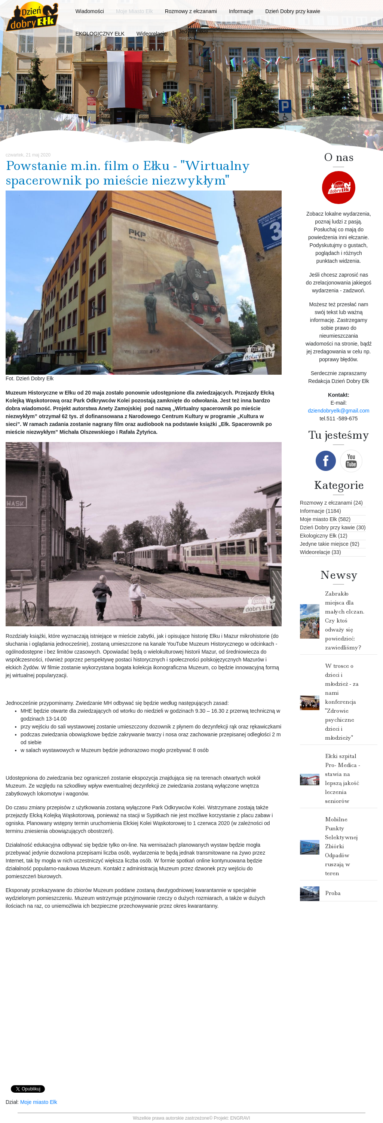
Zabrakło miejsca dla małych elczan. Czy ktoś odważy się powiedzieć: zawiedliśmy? (344, 620)
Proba (333, 893)
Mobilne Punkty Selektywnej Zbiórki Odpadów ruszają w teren (341, 846)
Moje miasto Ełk (38, 1102)
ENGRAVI (240, 1118)
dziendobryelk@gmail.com (338, 411)
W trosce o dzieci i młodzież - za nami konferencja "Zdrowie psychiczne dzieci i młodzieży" (342, 702)
